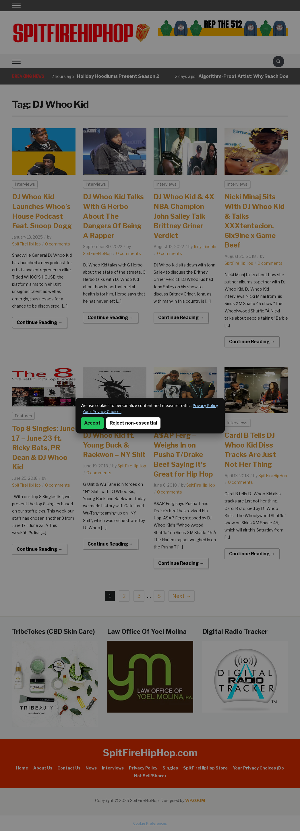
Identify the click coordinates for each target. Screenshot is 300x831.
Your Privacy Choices (102, 411)
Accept (92, 423)
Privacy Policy (205, 405)
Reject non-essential (133, 423)
